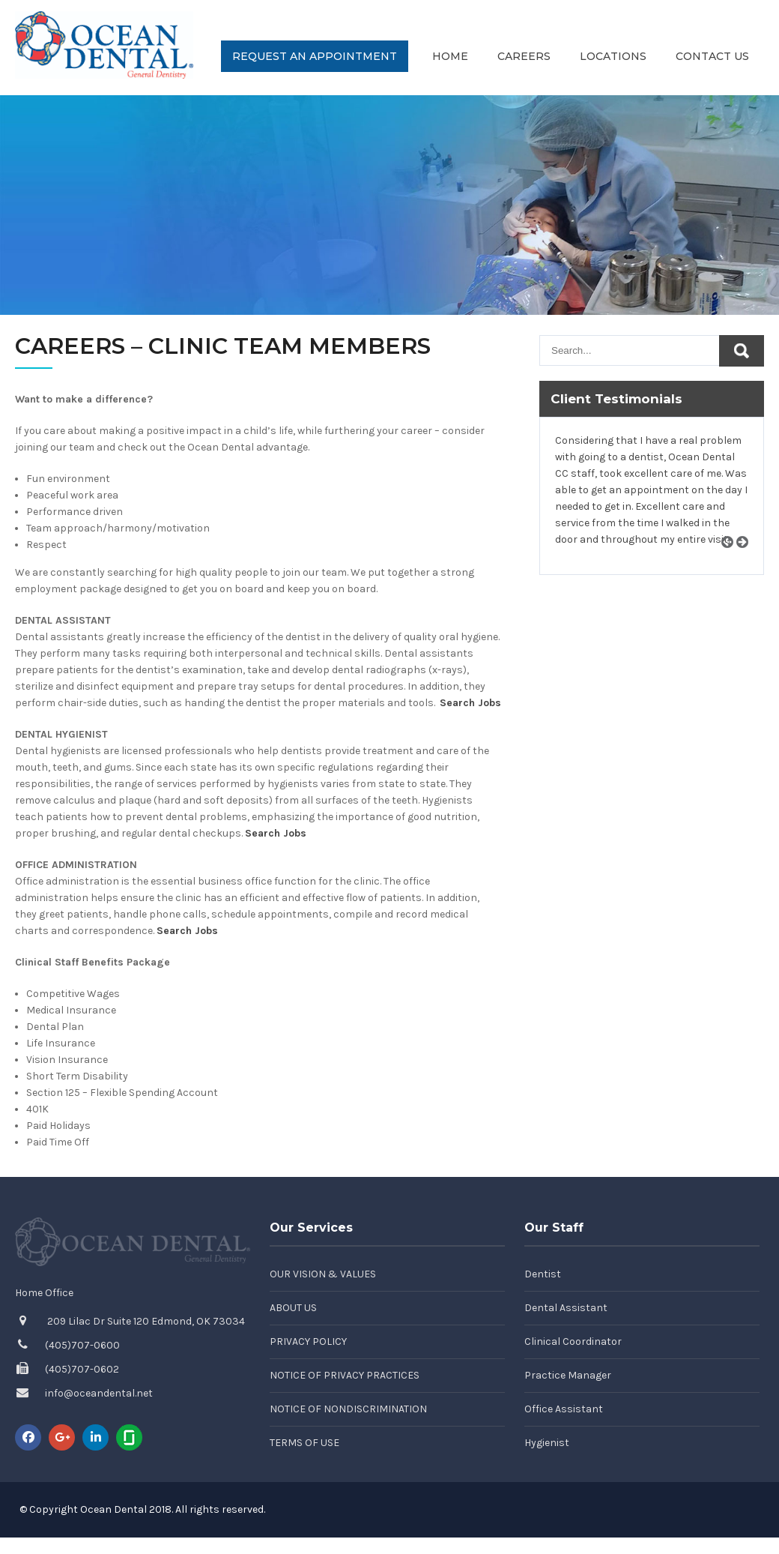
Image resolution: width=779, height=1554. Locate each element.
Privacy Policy (308, 1341)
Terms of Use (304, 1442)
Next (747, 559)
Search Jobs (470, 702)
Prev (732, 559)
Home (450, 56)
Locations (613, 56)
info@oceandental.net (99, 1393)
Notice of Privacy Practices (344, 1375)
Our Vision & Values (323, 1274)
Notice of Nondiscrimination (348, 1409)
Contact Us (712, 56)
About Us (293, 1307)
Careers (524, 56)
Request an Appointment (314, 56)
